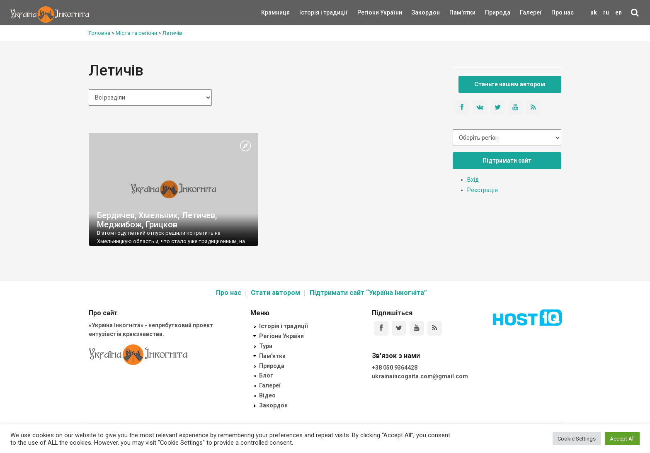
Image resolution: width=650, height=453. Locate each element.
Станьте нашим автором (509, 84)
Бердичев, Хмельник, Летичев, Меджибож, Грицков (157, 219)
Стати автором (275, 293)
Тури (265, 346)
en (618, 12)
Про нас (562, 12)
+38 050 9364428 (394, 367)
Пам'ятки (456, 12)
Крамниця (275, 12)
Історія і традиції (311, 12)
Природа (491, 12)
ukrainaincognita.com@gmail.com (420, 376)
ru (606, 12)
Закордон (419, 12)
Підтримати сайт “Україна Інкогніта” (368, 293)
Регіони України (368, 12)
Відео (267, 395)
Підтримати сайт (507, 160)
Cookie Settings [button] (577, 439)
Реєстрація (482, 190)
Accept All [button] (622, 439)
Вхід (473, 179)
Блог (266, 375)
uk (593, 12)
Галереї (531, 12)
